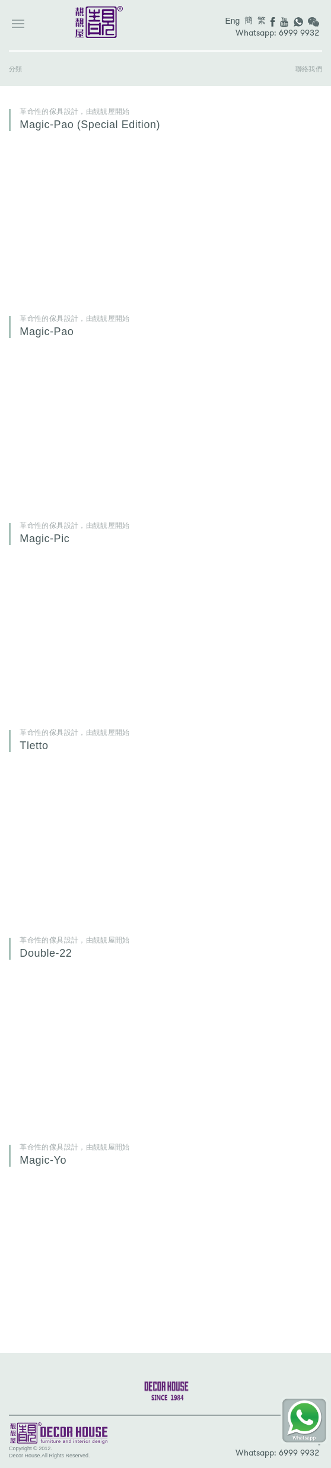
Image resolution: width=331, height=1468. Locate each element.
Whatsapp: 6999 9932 (277, 33)
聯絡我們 (308, 68)
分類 (16, 68)
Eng (232, 21)
